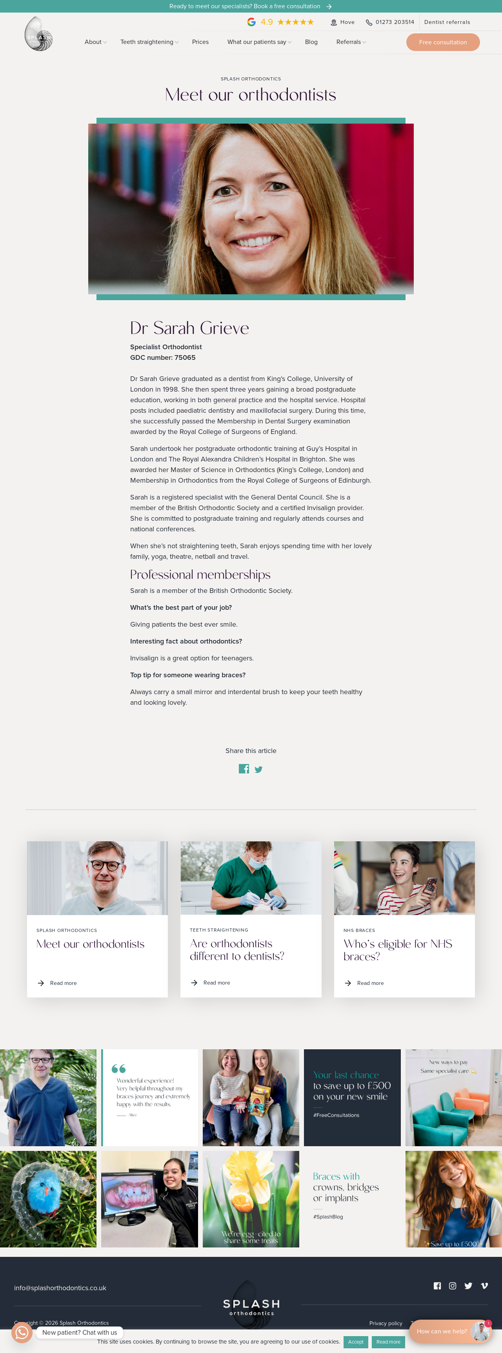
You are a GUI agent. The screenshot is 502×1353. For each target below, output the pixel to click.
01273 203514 (389, 22)
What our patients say (256, 42)
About (93, 42)
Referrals (348, 42)
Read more (56, 983)
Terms (418, 1323)
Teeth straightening (146, 42)
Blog (311, 42)
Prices (200, 42)
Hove (342, 22)
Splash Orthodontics (66, 930)
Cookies (443, 1323)
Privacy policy (385, 1323)
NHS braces (359, 930)
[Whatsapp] (22, 1332)
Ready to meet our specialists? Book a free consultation (251, 6)
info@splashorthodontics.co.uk (60, 1288)
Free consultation (443, 42)
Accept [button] (356, 1342)
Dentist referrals (447, 22)
